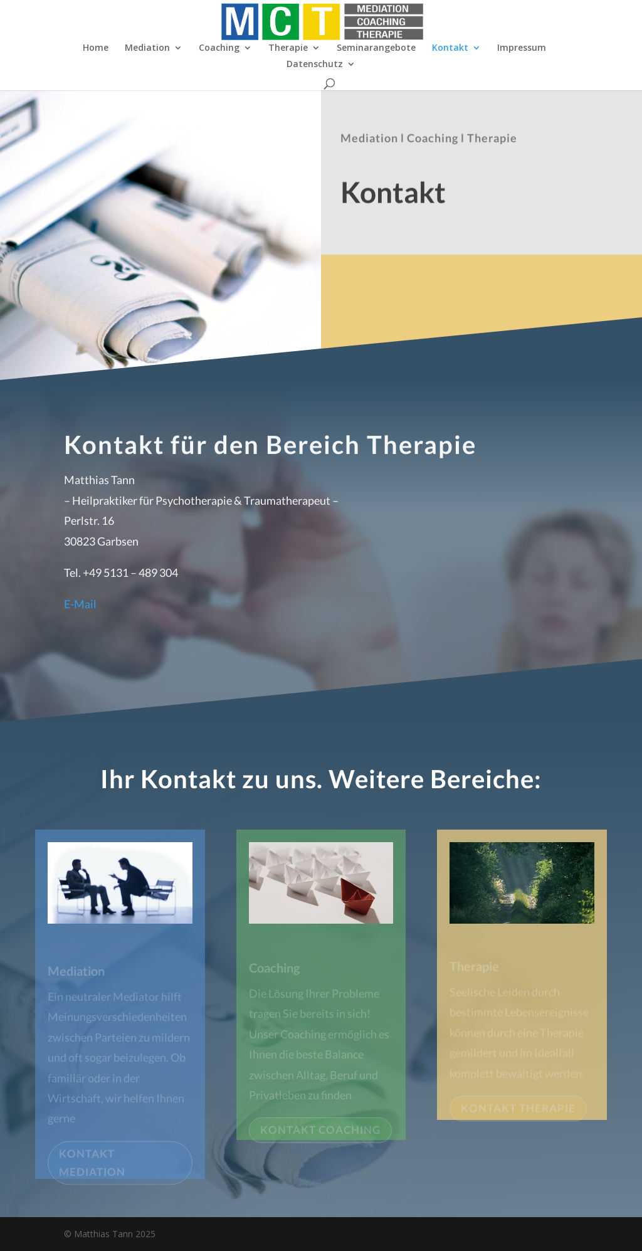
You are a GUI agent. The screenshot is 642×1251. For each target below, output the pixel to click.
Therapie (288, 48)
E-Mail (80, 608)
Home (95, 48)
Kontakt (450, 48)
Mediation (147, 48)
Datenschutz (315, 65)
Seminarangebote (376, 48)
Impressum (521, 48)
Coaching (219, 48)
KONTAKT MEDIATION (92, 1166)
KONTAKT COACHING (320, 1133)
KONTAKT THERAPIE (518, 1111)
